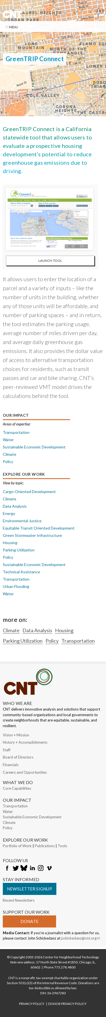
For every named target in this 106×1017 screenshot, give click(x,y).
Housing (10, 542)
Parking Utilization (18, 550)
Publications (45, 846)
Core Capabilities (17, 788)
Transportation (16, 432)
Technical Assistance (21, 571)
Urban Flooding (16, 586)
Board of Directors (18, 757)
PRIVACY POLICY (31, 1004)
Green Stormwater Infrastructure (32, 535)
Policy (8, 461)
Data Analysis (15, 506)
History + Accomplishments (25, 742)
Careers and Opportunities (25, 772)
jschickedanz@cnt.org (80, 939)
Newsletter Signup (29, 888)
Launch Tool (50, 260)
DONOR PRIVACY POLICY (67, 1004)
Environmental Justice (22, 520)
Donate (29, 921)
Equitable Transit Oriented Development (39, 528)
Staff (6, 750)
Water (8, 439)
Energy (9, 513)
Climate (9, 454)
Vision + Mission (16, 735)
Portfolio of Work (17, 846)
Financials (11, 764)
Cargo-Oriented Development (29, 491)
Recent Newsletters (18, 900)
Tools (62, 846)
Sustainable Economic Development (34, 447)
